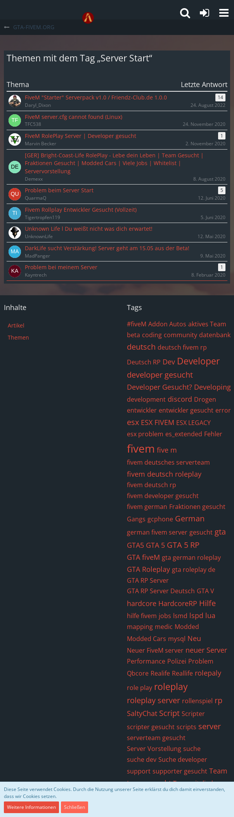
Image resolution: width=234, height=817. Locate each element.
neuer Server (206, 650)
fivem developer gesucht (163, 495)
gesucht (201, 532)
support (139, 771)
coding (152, 335)
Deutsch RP (144, 362)
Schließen (74, 807)
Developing (212, 387)
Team (218, 770)
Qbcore (138, 673)
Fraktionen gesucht (197, 506)
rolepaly (208, 673)
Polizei (176, 661)
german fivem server (157, 532)
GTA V (205, 591)
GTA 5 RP (183, 545)
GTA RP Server (148, 580)
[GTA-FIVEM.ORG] (88, 18)
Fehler (213, 434)
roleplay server (153, 700)
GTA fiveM (143, 557)
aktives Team (207, 324)
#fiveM (136, 324)
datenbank (215, 335)
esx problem (145, 434)
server (209, 726)
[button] (224, 13)
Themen (18, 337)
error (223, 410)
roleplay (171, 686)
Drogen (205, 399)
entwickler (142, 410)
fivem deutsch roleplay (164, 474)
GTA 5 (155, 545)
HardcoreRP (177, 603)
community (180, 335)
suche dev (141, 759)
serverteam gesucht (156, 737)
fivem (141, 448)
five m (167, 450)
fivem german (147, 506)
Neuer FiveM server (155, 650)
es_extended (183, 434)
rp (218, 700)
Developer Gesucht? (159, 387)
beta (133, 335)
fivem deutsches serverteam (168, 462)
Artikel (16, 325)
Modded (187, 626)
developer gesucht (160, 374)
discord (180, 399)
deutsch (141, 346)
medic (164, 626)
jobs (165, 615)
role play (139, 687)
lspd (196, 615)
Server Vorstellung (154, 748)
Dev (169, 361)
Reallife (182, 673)
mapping (140, 626)
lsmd (180, 615)
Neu (194, 638)
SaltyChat (142, 713)
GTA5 (135, 545)
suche (192, 748)
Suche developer (182, 759)
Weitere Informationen (31, 807)
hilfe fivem (142, 615)
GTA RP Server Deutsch (161, 591)
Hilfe (207, 603)
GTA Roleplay (148, 569)
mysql (176, 638)
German (190, 518)
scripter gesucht (151, 727)
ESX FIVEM (157, 422)
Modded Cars (146, 638)
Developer (198, 361)
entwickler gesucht (186, 410)
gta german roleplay (191, 557)
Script (169, 713)
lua (210, 615)
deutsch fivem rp (182, 347)
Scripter (193, 713)
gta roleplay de (193, 569)
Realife (160, 673)
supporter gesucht (180, 771)
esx (133, 422)
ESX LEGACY (193, 422)
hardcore (141, 603)
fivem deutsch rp (151, 485)
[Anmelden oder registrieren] (204, 13)
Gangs (136, 519)
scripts (186, 727)
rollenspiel (197, 701)
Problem (200, 661)
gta (220, 531)
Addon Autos (167, 324)
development (146, 399)
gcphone (160, 519)
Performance (146, 661)
